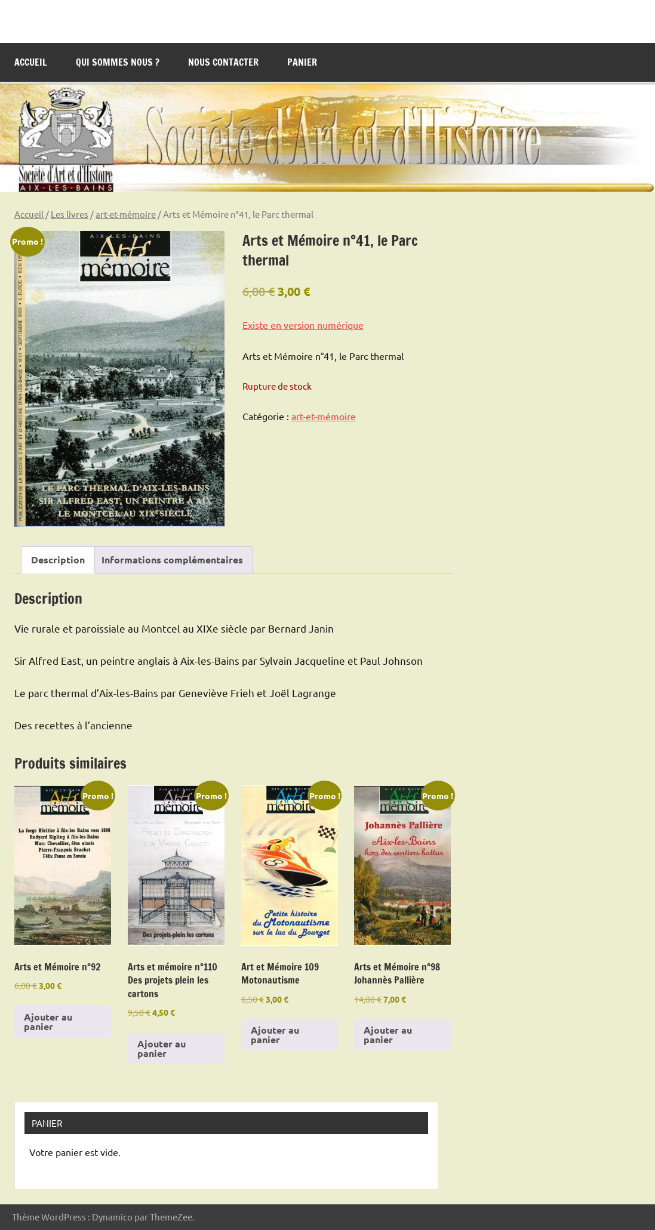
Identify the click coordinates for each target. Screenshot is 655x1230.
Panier (302, 62)
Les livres (69, 214)
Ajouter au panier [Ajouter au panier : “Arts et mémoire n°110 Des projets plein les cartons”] (161, 1048)
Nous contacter (223, 62)
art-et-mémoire (126, 214)
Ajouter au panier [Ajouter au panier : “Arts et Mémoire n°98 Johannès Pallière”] (388, 1035)
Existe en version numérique (303, 325)
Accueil (30, 62)
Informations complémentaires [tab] (172, 559)
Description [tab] (58, 559)
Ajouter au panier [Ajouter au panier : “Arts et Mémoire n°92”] (48, 1021)
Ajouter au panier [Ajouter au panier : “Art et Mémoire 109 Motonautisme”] (275, 1035)
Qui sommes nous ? (117, 62)
